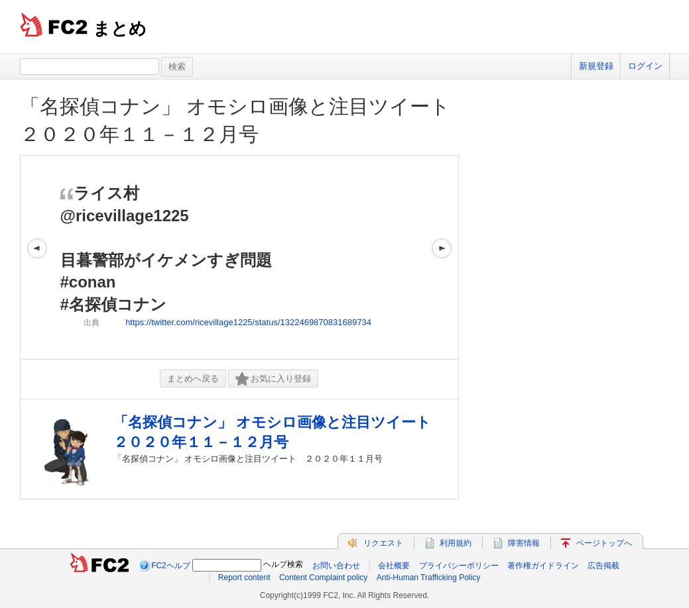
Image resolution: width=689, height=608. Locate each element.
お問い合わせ (336, 565)
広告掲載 (603, 565)
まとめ (120, 28)
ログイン (645, 66)
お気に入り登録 (273, 379)
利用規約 (455, 543)
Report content (244, 577)
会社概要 (394, 565)
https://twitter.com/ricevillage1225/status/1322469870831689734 (248, 322)
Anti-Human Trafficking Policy (429, 577)
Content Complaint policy (323, 577)
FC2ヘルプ (170, 565)
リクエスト (383, 543)
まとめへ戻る (193, 378)
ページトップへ (604, 543)
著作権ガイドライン (543, 565)
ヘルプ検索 (283, 564)
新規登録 (596, 66)
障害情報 (524, 543)
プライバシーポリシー (459, 565)
